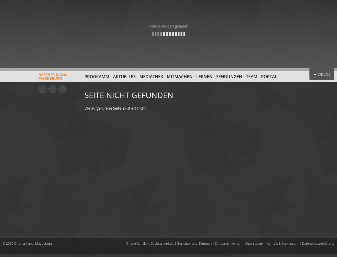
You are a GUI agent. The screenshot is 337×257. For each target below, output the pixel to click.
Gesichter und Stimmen (194, 243)
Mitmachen (180, 76)
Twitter (62, 89)
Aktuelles (124, 76)
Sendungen (229, 76)
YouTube (42, 89)
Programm (97, 76)
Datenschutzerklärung (318, 243)
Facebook (52, 89)
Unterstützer (254, 243)
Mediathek (151, 76)
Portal (269, 76)
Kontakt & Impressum (283, 243)
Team (251, 76)
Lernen (204, 76)
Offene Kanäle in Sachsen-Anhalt (150, 243)
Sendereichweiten (228, 243)
